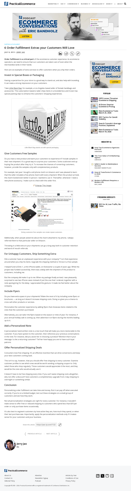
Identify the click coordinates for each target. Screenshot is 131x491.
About (120, 4)
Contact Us (8, 478)
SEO (63, 4)
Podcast (38, 481)
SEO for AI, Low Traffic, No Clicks (106, 205)
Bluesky (108, 476)
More (109, 4)
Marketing (53, 4)
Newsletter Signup (41, 478)
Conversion (73, 4)
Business (85, 4)
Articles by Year (71, 475)
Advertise (38, 475)
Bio (18, 447)
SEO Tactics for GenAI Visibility (104, 118)
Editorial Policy (9, 481)
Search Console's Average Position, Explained (106, 124)
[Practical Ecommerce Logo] (19, 4)
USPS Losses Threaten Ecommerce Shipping (104, 99)
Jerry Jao (20, 52)
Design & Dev (98, 4)
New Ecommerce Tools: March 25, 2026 (104, 112)
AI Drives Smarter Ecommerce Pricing (103, 105)
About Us (7, 475)
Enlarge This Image (43, 185)
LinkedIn (99, 476)
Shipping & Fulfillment (12, 44)
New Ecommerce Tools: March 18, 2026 (104, 130)
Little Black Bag (15, 88)
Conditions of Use (72, 478)
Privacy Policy (70, 481)
